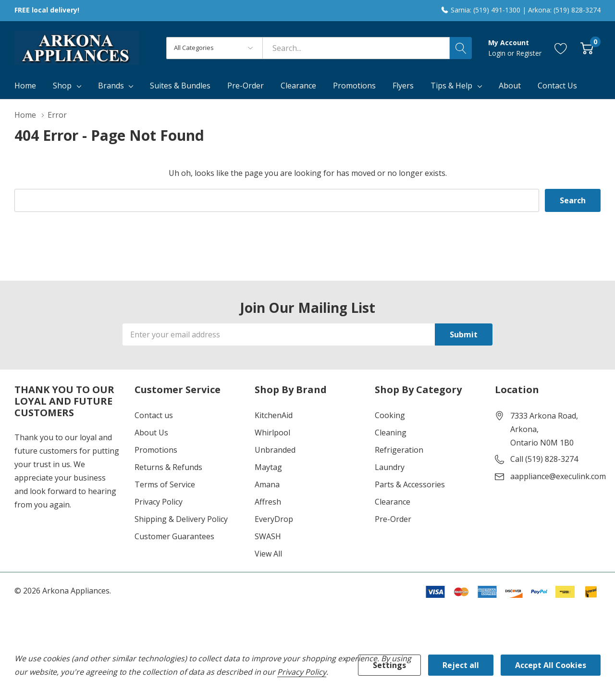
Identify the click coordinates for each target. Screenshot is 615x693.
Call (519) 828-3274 (544, 459)
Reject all (461, 665)
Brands (111, 85)
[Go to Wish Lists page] (560, 48)
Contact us (154, 415)
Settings (389, 665)
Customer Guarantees (174, 536)
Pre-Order (393, 519)
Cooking (390, 415)
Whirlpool (272, 432)
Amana (267, 484)
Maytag (268, 467)
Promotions (156, 450)
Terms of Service (165, 484)
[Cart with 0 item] (586, 48)
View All (268, 553)
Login (497, 53)
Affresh (268, 501)
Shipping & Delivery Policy (181, 519)
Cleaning (390, 432)
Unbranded (275, 450)
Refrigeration (399, 450)
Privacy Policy (159, 501)
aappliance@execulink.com (558, 476)
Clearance (392, 501)
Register (528, 53)
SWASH (268, 536)
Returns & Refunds (168, 467)
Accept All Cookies (550, 665)
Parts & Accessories (410, 484)
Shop (62, 85)
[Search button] (461, 48)
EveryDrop (274, 519)
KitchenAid (274, 415)
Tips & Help (451, 85)
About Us (151, 432)
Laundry (390, 467)
